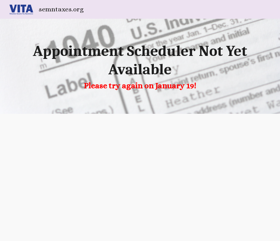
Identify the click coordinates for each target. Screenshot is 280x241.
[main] (140, 66)
